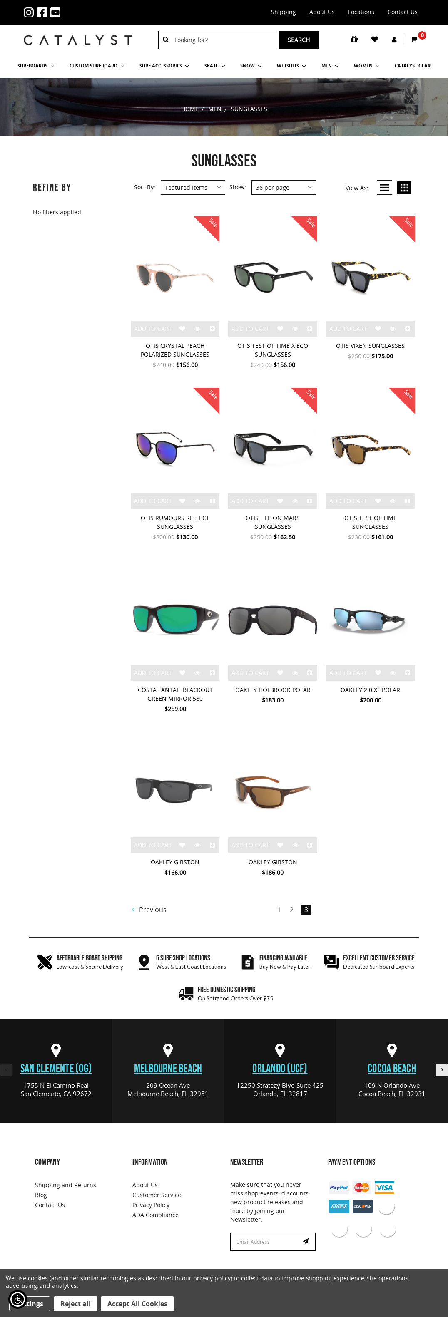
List (384, 187)
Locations (361, 12)
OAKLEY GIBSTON (175, 862)
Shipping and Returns (65, 1185)
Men (329, 65)
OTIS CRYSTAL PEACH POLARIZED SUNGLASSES (175, 350)
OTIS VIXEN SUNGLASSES (370, 346)
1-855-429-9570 (76, 7)
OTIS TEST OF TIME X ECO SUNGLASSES (272, 350)
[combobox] (224, 40)
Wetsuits (291, 65)
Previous (149, 909)
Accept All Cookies (137, 1303)
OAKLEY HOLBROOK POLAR (273, 690)
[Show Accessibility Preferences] (17, 1299)
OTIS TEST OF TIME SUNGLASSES (370, 522)
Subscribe (307, 1241)
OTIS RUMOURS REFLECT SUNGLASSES (175, 522)
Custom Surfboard (97, 65)
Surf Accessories (164, 65)
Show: (237, 187)
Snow (250, 65)
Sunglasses (249, 109)
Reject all (75, 1303)
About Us (322, 12)
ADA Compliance (155, 1215)
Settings (29, 1303)
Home (190, 109)
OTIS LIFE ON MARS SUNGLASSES (273, 522)
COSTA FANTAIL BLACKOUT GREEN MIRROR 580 (175, 694)
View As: (357, 188)
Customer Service (156, 1195)
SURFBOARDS (35, 65)
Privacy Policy (150, 1205)
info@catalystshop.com (89, 7)
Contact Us (403, 12)
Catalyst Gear (413, 65)
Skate (214, 65)
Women (366, 65)
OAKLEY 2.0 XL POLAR (370, 690)
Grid (404, 187)
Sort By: (144, 187)
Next (442, 1070)
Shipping (283, 12)
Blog (41, 1195)
